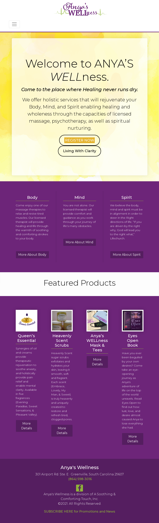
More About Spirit (127, 254)
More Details (26, 426)
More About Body (32, 254)
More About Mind (79, 242)
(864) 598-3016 (80, 479)
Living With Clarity (79, 151)
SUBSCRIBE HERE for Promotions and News (79, 511)
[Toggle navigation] (14, 24)
